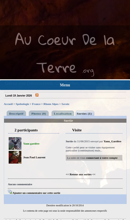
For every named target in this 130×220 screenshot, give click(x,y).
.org (88, 70)
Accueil (8, 103)
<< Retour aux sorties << (81, 174)
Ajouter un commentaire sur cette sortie (34, 192)
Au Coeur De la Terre (65, 53)
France (36, 103)
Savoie (65, 103)
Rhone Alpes (51, 103)
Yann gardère (31, 143)
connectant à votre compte (102, 157)
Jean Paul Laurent (34, 157)
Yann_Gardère (112, 141)
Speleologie (22, 103)
